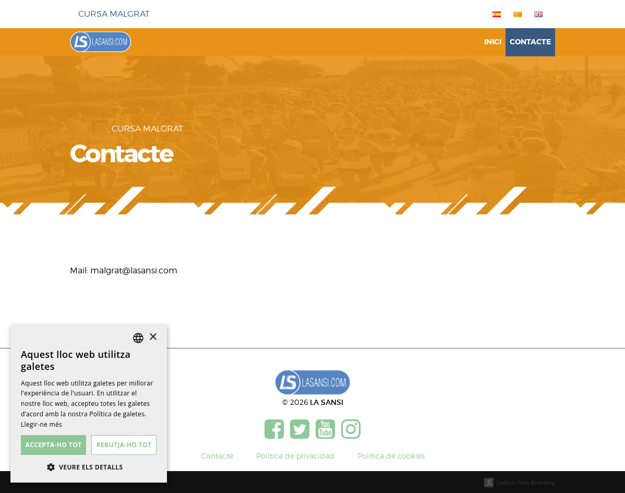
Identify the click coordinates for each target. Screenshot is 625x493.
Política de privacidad (295, 455)
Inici (492, 42)
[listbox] (138, 338)
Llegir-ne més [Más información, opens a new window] (41, 424)
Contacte (530, 42)
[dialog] (88, 404)
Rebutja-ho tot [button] (124, 444)
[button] (89, 467)
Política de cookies (391, 455)
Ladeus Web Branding (526, 482)
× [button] (153, 337)
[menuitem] (494, 14)
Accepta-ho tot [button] (54, 444)
